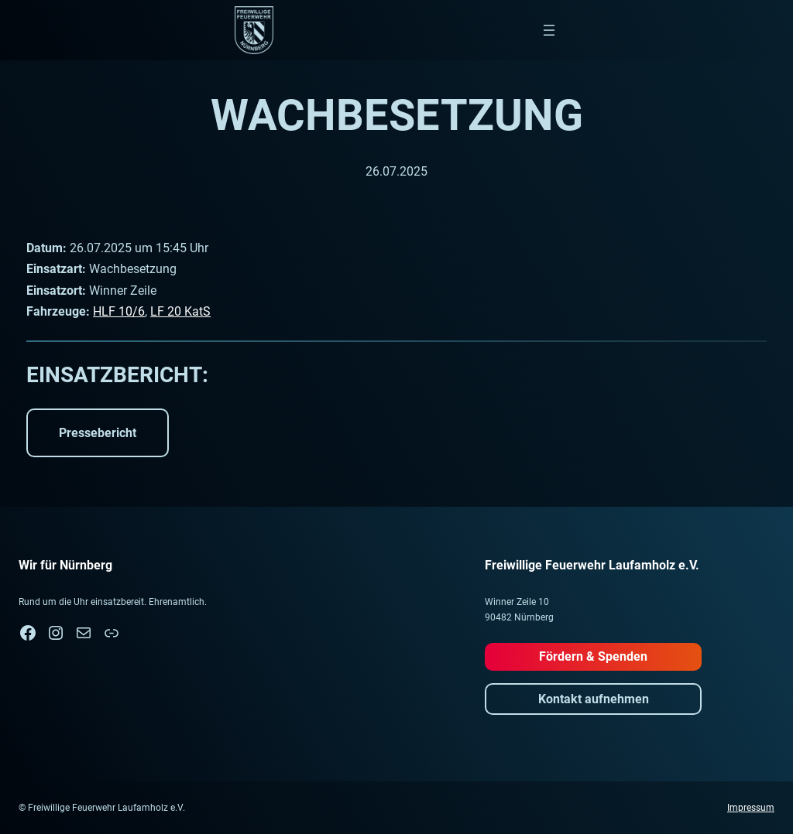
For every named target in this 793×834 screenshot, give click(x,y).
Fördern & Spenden (593, 656)
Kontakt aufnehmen (593, 699)
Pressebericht (97, 433)
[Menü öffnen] (549, 30)
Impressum (750, 807)
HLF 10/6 (119, 311)
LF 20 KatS (180, 311)
